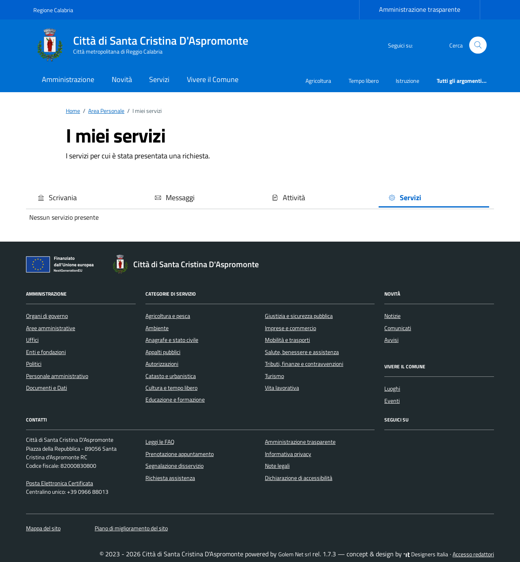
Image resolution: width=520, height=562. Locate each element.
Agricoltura (318, 80)
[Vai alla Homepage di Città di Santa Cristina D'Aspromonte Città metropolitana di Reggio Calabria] (145, 45)
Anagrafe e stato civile (171, 339)
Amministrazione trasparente (419, 9)
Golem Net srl (294, 554)
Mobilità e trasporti (287, 339)
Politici (33, 363)
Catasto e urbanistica (170, 376)
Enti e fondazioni (46, 352)
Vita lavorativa (282, 387)
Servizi (159, 79)
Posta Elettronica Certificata (59, 483)
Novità (122, 79)
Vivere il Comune (212, 79)
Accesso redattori (473, 554)
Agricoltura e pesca (167, 315)
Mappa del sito (43, 528)
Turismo (274, 376)
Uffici (32, 339)
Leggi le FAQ (159, 441)
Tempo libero (364, 80)
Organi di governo (47, 315)
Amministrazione (68, 79)
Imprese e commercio (290, 328)
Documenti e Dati (46, 387)
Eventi (392, 400)
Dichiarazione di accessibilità (298, 477)
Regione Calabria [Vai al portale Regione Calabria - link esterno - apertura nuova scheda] (53, 10)
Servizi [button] (404, 197)
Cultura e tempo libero (171, 387)
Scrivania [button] (57, 197)
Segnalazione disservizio (174, 465)
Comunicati (397, 328)
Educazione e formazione (175, 399)
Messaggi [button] (174, 197)
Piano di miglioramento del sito (131, 528)
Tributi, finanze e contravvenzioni (304, 363)
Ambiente (157, 328)
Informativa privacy (288, 454)
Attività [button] (288, 197)
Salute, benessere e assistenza (302, 352)
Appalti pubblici (162, 352)
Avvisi (391, 339)
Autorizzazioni (161, 363)
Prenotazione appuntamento (179, 454)
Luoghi (392, 388)
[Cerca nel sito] (478, 45)
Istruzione (407, 80)
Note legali (277, 465)
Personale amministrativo (57, 376)
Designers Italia (425, 554)
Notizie (392, 315)
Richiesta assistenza (170, 477)
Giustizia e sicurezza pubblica (299, 315)
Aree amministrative (50, 328)
